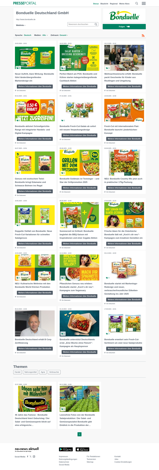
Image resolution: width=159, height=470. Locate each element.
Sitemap (90, 462)
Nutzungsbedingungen (68, 459)
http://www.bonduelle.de (25, 19)
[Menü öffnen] (144, 3)
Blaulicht (104, 4)
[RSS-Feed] (143, 36)
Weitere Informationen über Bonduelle (34, 86)
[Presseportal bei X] (30, 456)
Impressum (63, 456)
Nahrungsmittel (31, 372)
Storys (96, 4)
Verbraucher (55, 372)
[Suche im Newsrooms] (82, 24)
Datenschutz (64, 462)
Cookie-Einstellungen (123, 462)
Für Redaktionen (93, 456)
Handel (18, 372)
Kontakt (117, 456)
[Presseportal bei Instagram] (33, 456)
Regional (114, 4)
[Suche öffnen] (136, 3)
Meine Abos (124, 4)
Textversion (91, 459)
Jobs (116, 459)
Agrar (44, 372)
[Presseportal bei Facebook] (27, 456)
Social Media (64, 464)
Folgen (124, 27)
